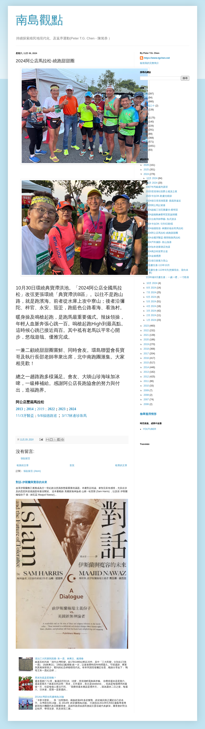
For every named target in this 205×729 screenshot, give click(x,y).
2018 (147, 348)
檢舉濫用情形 (148, 413)
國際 (145, 137)
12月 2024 (152, 178)
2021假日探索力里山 (157, 260)
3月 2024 (151, 310)
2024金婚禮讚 (153, 256)
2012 (147, 376)
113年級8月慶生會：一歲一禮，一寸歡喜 (167, 277)
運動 (145, 146)
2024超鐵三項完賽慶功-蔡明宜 (162, 209)
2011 (147, 381)
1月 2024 (151, 320)
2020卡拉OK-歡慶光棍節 (159, 196)
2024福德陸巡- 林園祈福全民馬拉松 (164, 228)
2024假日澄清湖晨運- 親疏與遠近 (163, 200)
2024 (72, 409)
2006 (147, 404)
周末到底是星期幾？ (45, 677)
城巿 (145, 121)
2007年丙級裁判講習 (157, 187)
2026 (147, 165)
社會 (145, 117)
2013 (19, 409)
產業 (145, 141)
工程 (145, 97)
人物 (145, 93)
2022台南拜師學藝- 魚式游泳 (161, 219)
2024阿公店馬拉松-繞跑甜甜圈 (162, 232)
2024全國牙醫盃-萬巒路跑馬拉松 (163, 237)
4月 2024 (151, 306)
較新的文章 (23, 465)
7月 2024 (151, 292)
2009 (147, 390)
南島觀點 (39, 20)
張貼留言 (25, 458)
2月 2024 (151, 315)
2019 (40, 409)
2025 (147, 169)
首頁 (72, 465)
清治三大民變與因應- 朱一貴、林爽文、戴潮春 (59, 658)
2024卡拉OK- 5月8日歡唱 (159, 223)
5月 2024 (151, 301)
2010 (147, 385)
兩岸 (145, 109)
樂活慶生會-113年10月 (158, 265)
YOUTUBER (149, 429)
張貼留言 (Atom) (32, 471)
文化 (145, 101)
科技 (145, 125)
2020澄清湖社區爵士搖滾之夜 (161, 191)
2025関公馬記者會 (155, 205)
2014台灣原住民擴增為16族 (49, 696)
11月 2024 (152, 182)
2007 (147, 399)
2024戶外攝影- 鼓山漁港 (158, 242)
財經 (145, 134)
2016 (147, 358)
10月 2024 (152, 283)
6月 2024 (151, 297)
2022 (51, 409)
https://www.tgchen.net (157, 58)
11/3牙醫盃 (25, 415)
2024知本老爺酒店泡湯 (158, 246)
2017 (147, 353)
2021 (147, 335)
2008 (147, 395)
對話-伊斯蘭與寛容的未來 (31, 482)
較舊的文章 (121, 465)
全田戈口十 (149, 105)
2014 (30, 409)
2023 (61, 409)
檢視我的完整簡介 (149, 63)
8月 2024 (151, 287)
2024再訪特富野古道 (157, 251)
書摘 (145, 129)
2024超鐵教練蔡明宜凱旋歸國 (161, 214)
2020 (147, 339)
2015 (147, 362)
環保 (145, 149)
